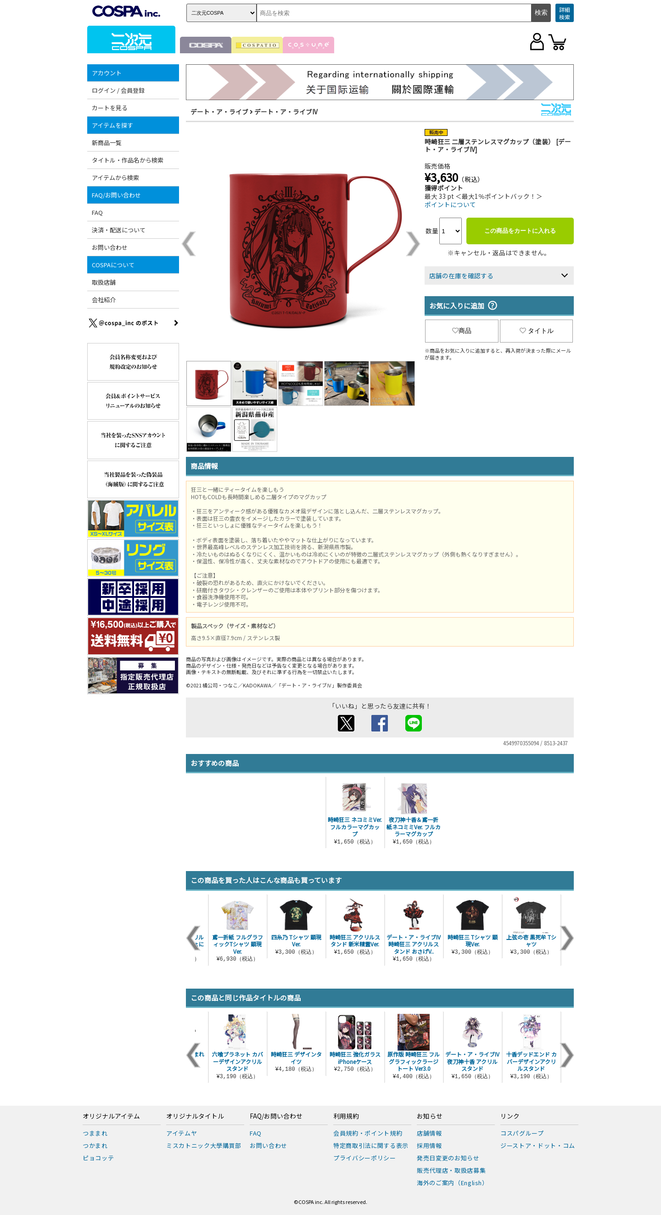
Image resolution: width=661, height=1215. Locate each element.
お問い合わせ (110, 247)
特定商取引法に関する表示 (371, 1145)
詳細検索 (564, 13)
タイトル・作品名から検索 (127, 160)
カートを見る (110, 107)
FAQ (97, 212)
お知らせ (430, 1116)
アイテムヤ (181, 1133)
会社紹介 (104, 299)
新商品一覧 (107, 142)
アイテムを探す (112, 125)
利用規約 (346, 1116)
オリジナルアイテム (111, 1116)
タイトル (537, 330)
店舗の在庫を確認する (461, 275)
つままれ (95, 1133)
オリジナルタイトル (195, 1116)
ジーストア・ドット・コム (537, 1145)
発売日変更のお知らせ (448, 1157)
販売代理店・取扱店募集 (451, 1170)
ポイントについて (450, 204)
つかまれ (95, 1145)
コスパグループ (522, 1133)
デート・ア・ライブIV (286, 111)
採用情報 (429, 1145)
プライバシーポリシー (364, 1157)
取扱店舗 (104, 282)
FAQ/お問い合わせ (116, 195)
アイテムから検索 (115, 177)
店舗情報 (429, 1133)
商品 (461, 330)
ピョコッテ (98, 1157)
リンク (510, 1116)
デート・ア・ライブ (219, 111)
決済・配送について (119, 229)
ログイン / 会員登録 (118, 90)
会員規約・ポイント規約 (367, 1133)
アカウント (107, 72)
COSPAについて (113, 264)
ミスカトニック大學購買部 (203, 1145)
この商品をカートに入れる (520, 230)
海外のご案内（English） (452, 1182)
